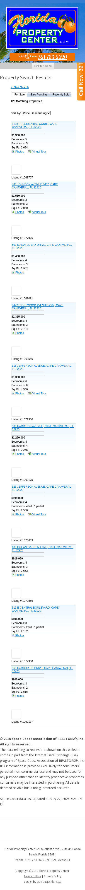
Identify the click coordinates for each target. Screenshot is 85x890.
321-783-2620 (43, 57)
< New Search (20, 87)
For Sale (20, 94)
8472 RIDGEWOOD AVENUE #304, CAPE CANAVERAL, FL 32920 (37, 307)
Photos (18, 151)
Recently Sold (61, 94)
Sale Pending (39, 94)
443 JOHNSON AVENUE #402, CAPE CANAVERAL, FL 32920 (35, 186)
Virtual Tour (39, 151)
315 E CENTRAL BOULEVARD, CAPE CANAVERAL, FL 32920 (35, 609)
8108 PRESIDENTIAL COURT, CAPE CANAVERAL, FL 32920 (34, 125)
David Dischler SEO (49, 882)
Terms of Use (32, 876)
